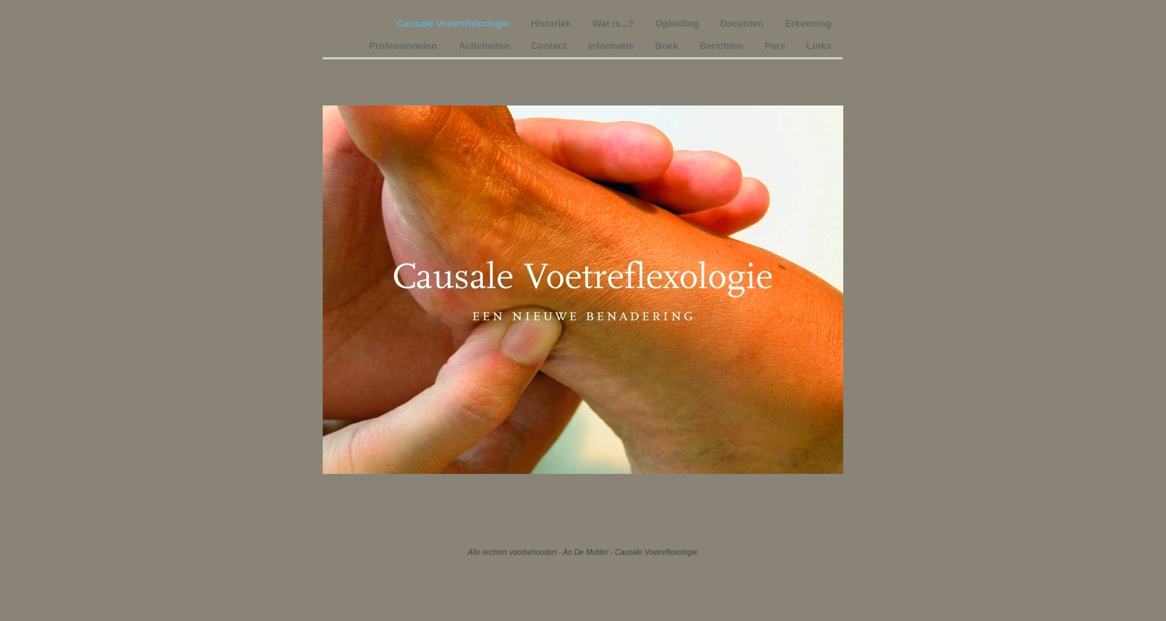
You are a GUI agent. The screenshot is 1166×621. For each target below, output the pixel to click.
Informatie (611, 45)
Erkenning (808, 23)
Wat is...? (615, 23)
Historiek (551, 23)
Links (819, 45)
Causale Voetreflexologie (454, 23)
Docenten (744, 23)
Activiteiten (486, 45)
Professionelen (404, 45)
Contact (550, 45)
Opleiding (678, 23)
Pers (775, 45)
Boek (668, 45)
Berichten (723, 45)
